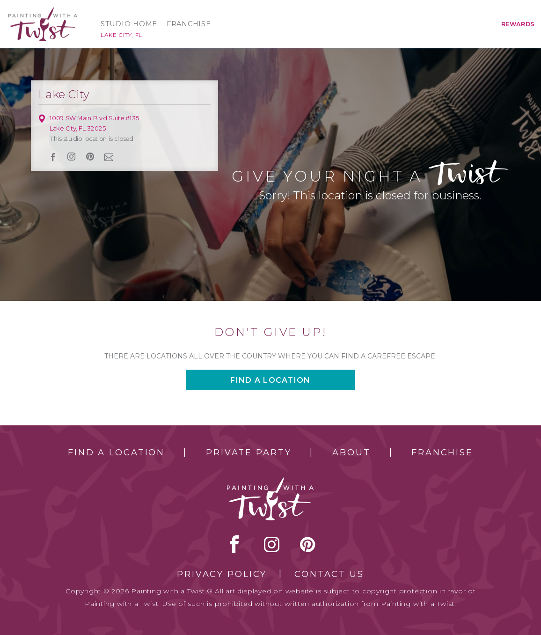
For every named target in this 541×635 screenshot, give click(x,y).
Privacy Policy (222, 574)
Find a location (270, 380)
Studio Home (129, 24)
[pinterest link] (90, 156)
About (351, 452)
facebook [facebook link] (53, 157)
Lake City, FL (121, 34)
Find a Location (116, 452)
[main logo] (42, 11)
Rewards (518, 24)
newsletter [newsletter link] (108, 157)
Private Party (248, 452)
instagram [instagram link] (71, 156)
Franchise (189, 24)
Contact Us (329, 574)
